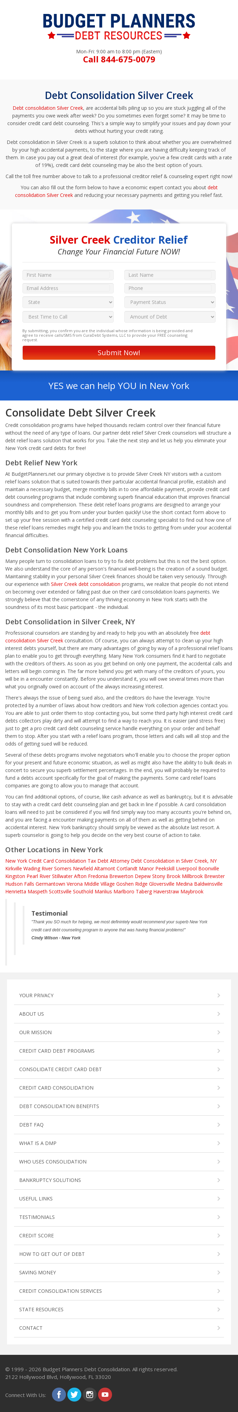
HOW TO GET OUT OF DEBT (52, 1254)
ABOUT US (31, 1013)
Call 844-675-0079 (119, 59)
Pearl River (39, 876)
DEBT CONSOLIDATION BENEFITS (59, 1106)
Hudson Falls (19, 883)
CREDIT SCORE (36, 1235)
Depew (143, 876)
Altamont (104, 868)
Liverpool (186, 868)
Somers (63, 868)
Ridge (141, 883)
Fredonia (98, 876)
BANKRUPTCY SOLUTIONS (50, 1180)
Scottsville (60, 891)
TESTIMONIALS (37, 1217)
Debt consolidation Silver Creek (48, 108)
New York (16, 860)
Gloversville (161, 883)
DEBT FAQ (31, 1124)
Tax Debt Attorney (108, 860)
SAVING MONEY (37, 1272)
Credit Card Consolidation (57, 860)
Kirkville (13, 868)
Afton (80, 876)
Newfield (83, 868)
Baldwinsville (208, 883)
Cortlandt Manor (135, 868)
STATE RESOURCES (41, 1309)
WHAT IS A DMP (38, 1143)
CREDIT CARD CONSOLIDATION (56, 1087)
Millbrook (192, 876)
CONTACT (31, 1328)
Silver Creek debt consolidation (85, 584)
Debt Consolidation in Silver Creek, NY (174, 860)
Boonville (208, 868)
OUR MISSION (35, 1032)
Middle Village (99, 883)
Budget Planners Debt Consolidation (86, 1369)
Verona (75, 883)
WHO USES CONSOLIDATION (53, 1161)
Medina (184, 883)
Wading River (38, 868)
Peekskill (164, 868)
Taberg (144, 891)
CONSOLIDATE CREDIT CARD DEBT (60, 1069)
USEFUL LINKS (36, 1198)
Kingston (15, 876)
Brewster (214, 876)
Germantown (50, 883)
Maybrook (191, 891)
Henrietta (15, 891)
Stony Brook (166, 876)
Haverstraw (166, 891)
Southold (83, 891)
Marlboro (123, 891)
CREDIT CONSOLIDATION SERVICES (60, 1291)
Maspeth (37, 891)
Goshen (125, 883)
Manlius (103, 891)
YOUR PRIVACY (36, 995)
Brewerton (121, 876)
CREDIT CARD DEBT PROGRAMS (57, 1050)
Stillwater (62, 876)
